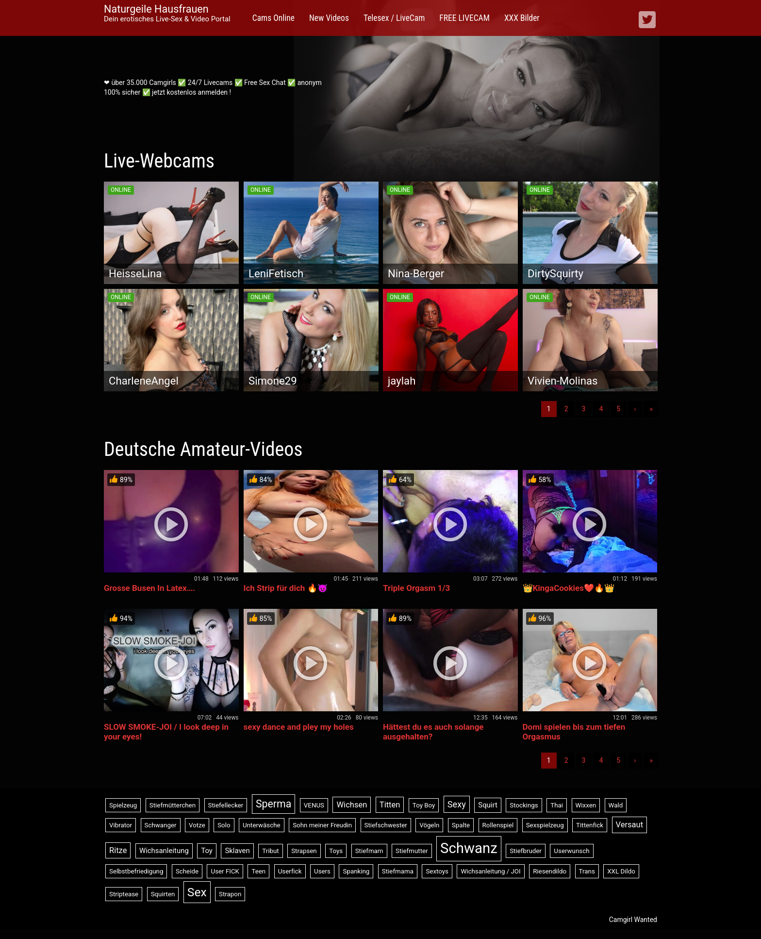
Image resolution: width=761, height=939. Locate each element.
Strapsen (304, 851)
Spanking (356, 871)
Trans (587, 871)
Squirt (487, 805)
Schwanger (161, 825)
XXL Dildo (621, 871)
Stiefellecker (226, 805)
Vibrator (120, 825)
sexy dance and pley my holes (299, 727)
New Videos (329, 18)
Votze (197, 825)
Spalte (461, 825)
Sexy (456, 804)
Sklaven (237, 850)
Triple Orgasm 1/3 (416, 588)
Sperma (273, 804)
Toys (336, 851)
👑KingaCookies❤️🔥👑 (568, 588)
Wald (616, 805)
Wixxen (586, 805)
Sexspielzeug (545, 825)
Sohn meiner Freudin (322, 825)
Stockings (524, 805)
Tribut (270, 851)
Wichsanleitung (164, 850)
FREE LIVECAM (464, 18)
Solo (223, 825)
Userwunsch (571, 851)
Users (322, 871)
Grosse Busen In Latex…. (149, 588)
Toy (207, 850)
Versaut (630, 824)
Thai (556, 805)
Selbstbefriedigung (136, 871)
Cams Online (273, 18)
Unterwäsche (262, 825)
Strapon (230, 894)
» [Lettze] (651, 409)
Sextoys (437, 871)
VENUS (314, 805)
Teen (258, 871)
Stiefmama (398, 871)
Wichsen (351, 804)
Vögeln (429, 825)
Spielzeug (123, 805)
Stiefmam (369, 851)
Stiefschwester (385, 825)
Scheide (187, 871)
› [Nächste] (635, 409)
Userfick (290, 871)
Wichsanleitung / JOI (490, 871)
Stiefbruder (526, 851)
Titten (390, 804)
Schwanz (468, 848)
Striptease (123, 894)
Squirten (163, 894)
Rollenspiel (498, 825)
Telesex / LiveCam (394, 18)
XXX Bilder (522, 18)
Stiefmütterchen (172, 805)
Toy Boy (424, 805)
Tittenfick (589, 825)
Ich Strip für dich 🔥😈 (286, 588)
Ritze (118, 850)
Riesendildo (549, 871)
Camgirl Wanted (633, 919)
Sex (197, 892)
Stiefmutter (412, 851)
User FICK (225, 871)
